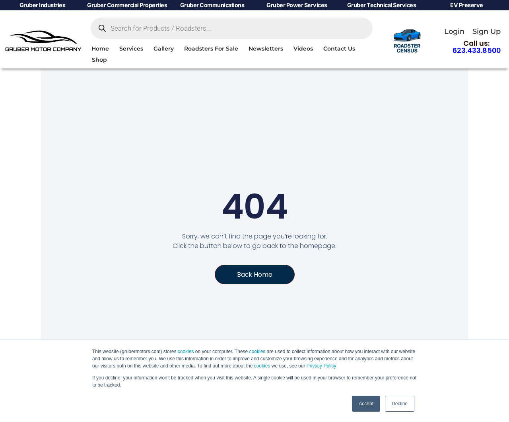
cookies (186, 351)
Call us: (477, 47)
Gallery (163, 48)
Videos (303, 48)
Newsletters (266, 48)
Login (454, 31)
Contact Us (339, 48)
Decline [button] (400, 403)
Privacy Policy (321, 366)
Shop (99, 59)
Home (100, 48)
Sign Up (486, 31)
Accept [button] (366, 403)
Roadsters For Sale (211, 48)
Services (131, 48)
